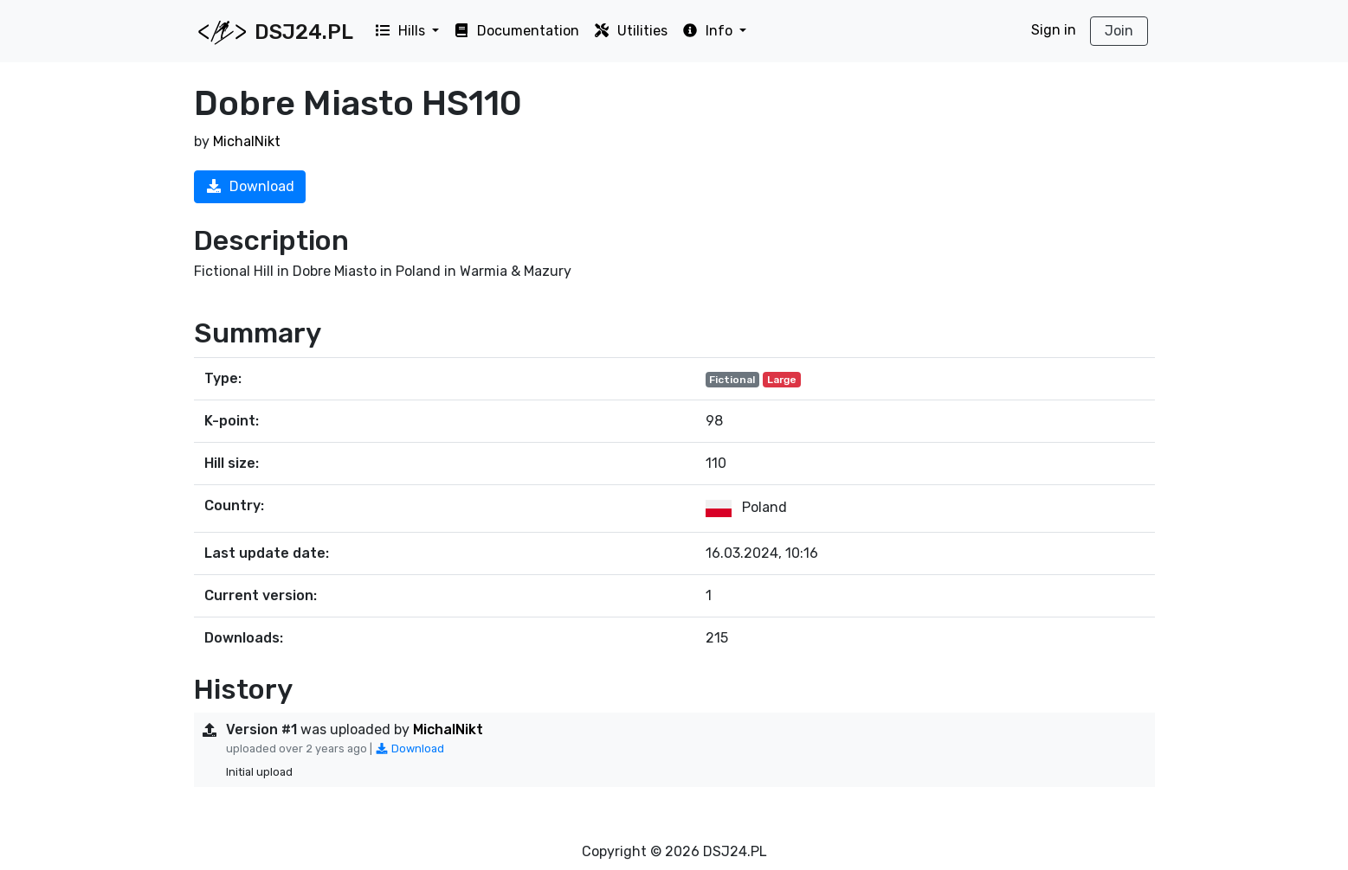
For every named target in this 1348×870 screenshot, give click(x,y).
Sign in (1053, 30)
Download (249, 186)
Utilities (630, 30)
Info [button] (708, 30)
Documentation (516, 30)
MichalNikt (247, 141)
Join (1119, 30)
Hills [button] (401, 30)
